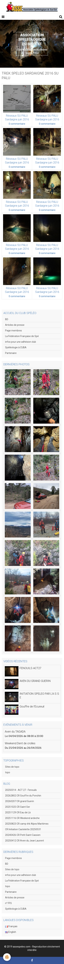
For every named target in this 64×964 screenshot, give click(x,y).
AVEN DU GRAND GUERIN (35, 681)
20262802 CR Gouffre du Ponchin (23, 795)
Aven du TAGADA (15, 731)
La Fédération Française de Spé (22, 336)
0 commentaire (17, 123)
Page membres (13, 330)
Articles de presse (14, 325)
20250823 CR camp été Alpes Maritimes (26, 823)
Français (11, 926)
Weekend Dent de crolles (20, 743)
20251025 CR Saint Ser (17, 806)
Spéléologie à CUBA (15, 347)
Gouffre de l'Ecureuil (32, 706)
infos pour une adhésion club (20, 341)
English (10, 932)
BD (6, 319)
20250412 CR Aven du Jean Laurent (24, 840)
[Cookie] (7, 957)
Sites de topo (12, 766)
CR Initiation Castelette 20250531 (23, 829)
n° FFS (8, 903)
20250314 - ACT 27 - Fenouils (21, 790)
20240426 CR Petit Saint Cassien (22, 835)
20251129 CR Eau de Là (18, 812)
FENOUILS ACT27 (30, 668)
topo (7, 772)
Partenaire (11, 353)
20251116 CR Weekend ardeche (22, 818)
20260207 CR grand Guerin (19, 801)
